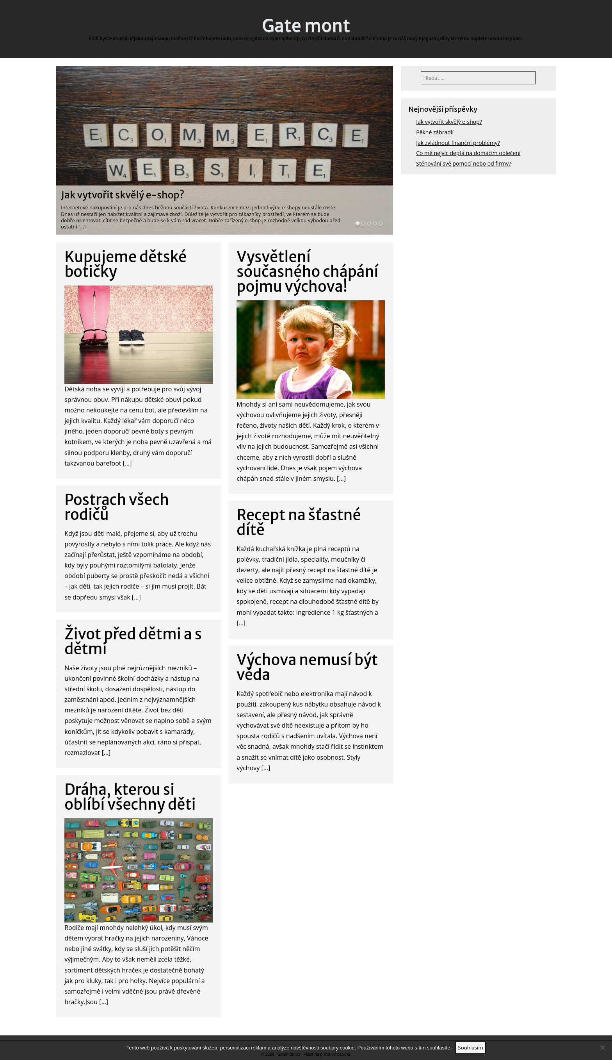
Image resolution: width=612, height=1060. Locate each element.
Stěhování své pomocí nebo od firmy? (463, 163)
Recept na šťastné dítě (299, 522)
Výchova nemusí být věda (307, 667)
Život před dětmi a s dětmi (133, 641)
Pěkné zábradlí (435, 132)
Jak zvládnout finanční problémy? (458, 142)
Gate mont (306, 25)
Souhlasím (470, 1047)
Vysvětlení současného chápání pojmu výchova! (307, 272)
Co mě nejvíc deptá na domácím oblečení (468, 153)
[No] (602, 1047)
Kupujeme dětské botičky (125, 264)
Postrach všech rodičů (116, 507)
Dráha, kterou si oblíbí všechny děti (130, 797)
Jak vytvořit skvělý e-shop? (122, 195)
